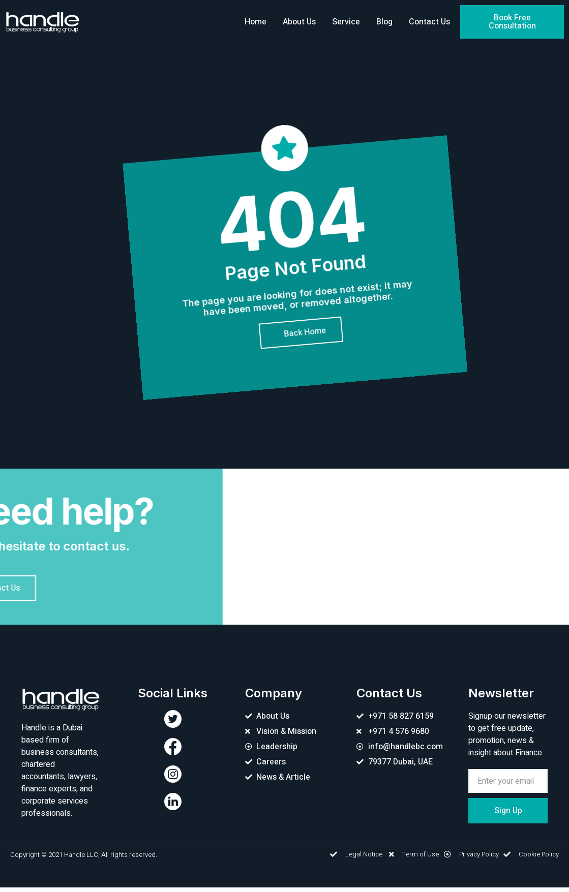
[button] (512, 22)
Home (255, 22)
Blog (384, 22)
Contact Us (429, 22)
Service (346, 22)
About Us (299, 22)
